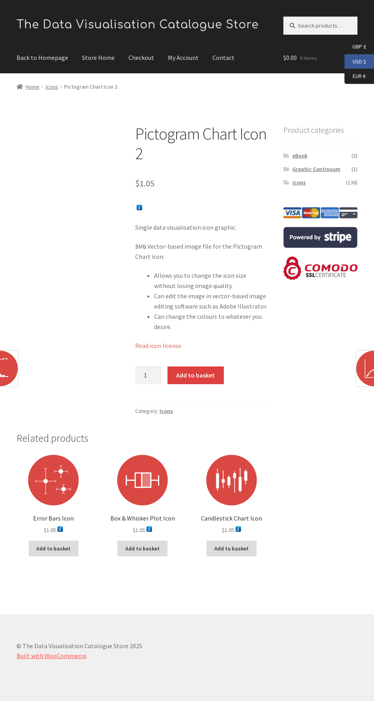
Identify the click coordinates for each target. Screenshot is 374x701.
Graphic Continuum (316, 169)
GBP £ (355, 46)
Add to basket (195, 375)
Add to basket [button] (53, 548)
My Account (183, 57)
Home (32, 86)
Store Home (98, 57)
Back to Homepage (42, 57)
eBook (299, 155)
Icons (52, 86)
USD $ (355, 61)
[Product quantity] (148, 375)
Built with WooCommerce (51, 656)
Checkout (141, 57)
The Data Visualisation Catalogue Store (138, 25)
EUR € (355, 76)
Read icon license (158, 346)
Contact (223, 57)
